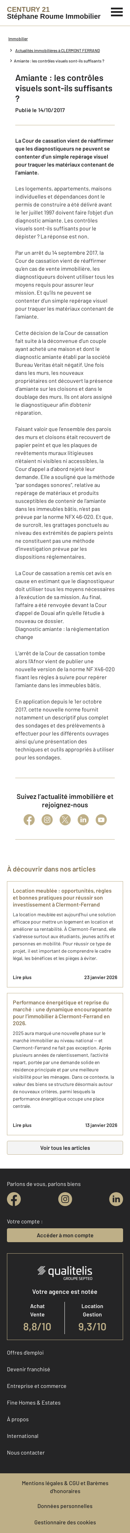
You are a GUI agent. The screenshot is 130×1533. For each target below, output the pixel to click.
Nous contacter (26, 1452)
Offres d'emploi (25, 1352)
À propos (18, 1419)
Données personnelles (65, 1505)
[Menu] (117, 11)
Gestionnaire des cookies (65, 1522)
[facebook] (14, 1199)
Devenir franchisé (28, 1369)
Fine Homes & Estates (34, 1402)
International (22, 1435)
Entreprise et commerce (37, 1385)
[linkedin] (116, 1199)
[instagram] (65, 1199)
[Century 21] (54, 13)
